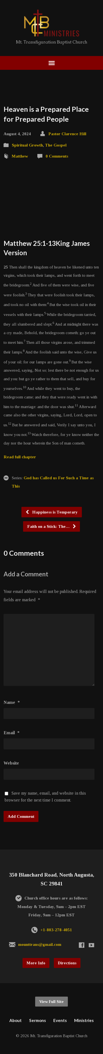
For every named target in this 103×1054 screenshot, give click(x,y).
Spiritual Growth (27, 145)
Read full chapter (20, 456)
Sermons (37, 1020)
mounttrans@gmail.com (39, 944)
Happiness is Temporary (51, 512)
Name (12, 702)
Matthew (20, 156)
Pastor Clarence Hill (67, 133)
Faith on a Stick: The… (51, 526)
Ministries (84, 1020)
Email (12, 732)
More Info (36, 963)
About (15, 1020)
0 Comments (57, 156)
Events (60, 1020)
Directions (67, 963)
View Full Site (51, 1001)
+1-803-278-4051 (56, 929)
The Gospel (55, 145)
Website (11, 763)
